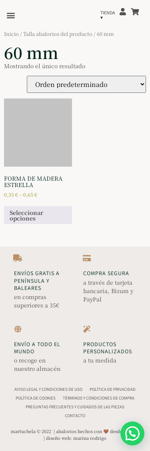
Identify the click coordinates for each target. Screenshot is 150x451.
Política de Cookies (36, 398)
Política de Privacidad (113, 389)
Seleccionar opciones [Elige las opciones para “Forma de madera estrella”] (26, 215)
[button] (10, 15)
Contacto (75, 415)
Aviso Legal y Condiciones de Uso (48, 389)
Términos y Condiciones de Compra (98, 398)
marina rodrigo (89, 438)
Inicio (11, 33)
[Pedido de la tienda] (86, 84)
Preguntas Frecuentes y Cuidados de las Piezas (75, 407)
